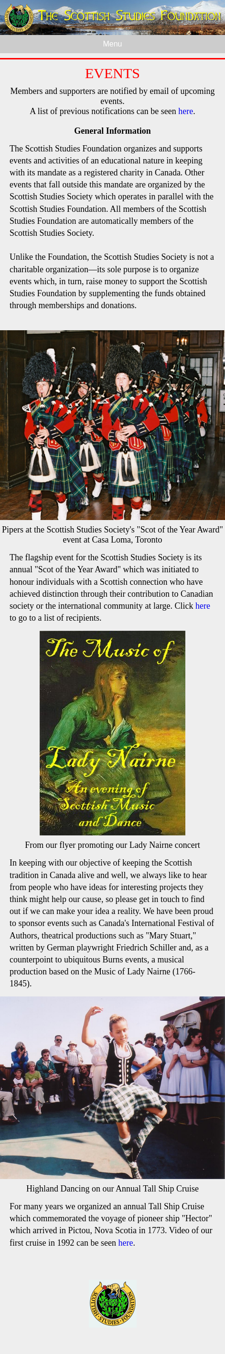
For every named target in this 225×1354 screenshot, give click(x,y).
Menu (112, 44)
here (185, 111)
